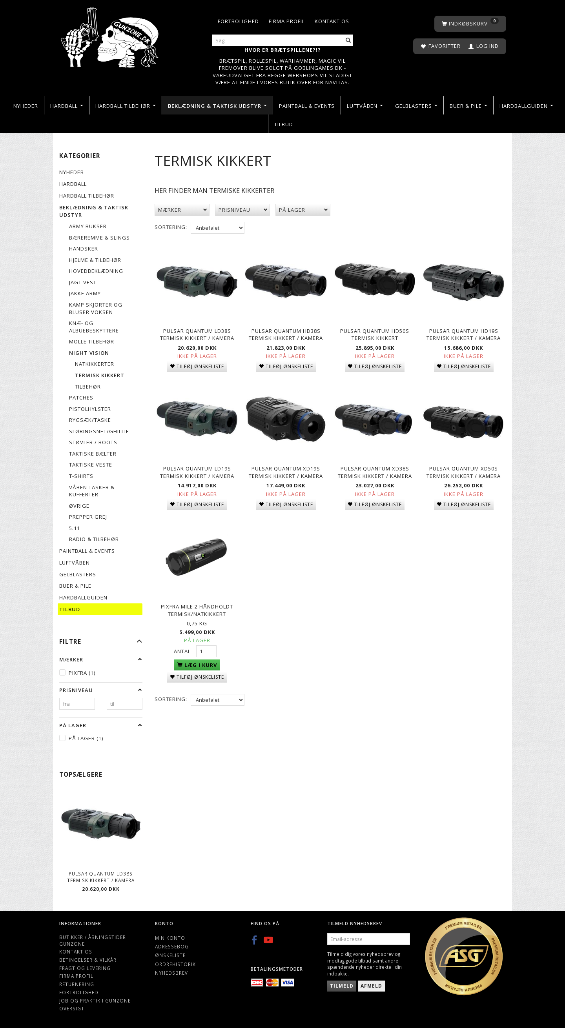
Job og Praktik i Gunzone (95, 1000)
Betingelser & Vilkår (88, 960)
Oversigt (71, 1008)
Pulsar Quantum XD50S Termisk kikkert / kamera (463, 471)
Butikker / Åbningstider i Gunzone (94, 940)
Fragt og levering (85, 968)
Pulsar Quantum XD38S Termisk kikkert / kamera (375, 471)
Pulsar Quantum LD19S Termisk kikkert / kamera (197, 471)
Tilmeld (342, 986)
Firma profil (287, 21)
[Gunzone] (110, 35)
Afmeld (371, 986)
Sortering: (171, 227)
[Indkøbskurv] (470, 23)
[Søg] (348, 40)
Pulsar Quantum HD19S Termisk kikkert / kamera (463, 334)
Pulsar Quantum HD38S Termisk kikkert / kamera (286, 334)
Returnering (76, 984)
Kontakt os (332, 21)
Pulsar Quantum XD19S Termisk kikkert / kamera (286, 471)
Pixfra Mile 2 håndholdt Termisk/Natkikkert (197, 608)
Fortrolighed (238, 21)
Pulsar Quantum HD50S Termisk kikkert (374, 334)
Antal (183, 648)
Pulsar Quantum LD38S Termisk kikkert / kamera (101, 876)
